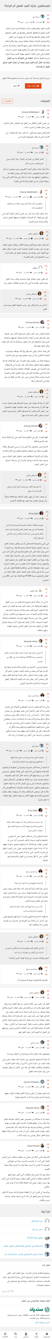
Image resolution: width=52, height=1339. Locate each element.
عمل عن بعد (37, 1229)
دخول (16, 86)
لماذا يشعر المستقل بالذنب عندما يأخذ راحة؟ (22, 1254)
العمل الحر (40, 22)
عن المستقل (37, 1221)
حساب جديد (33, 86)
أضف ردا (30, 117)
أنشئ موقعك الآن (42, 1322)
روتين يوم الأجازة (35, 1237)
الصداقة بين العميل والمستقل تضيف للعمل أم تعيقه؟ (22, 1246)
